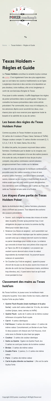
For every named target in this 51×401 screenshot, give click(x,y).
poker (7, 77)
